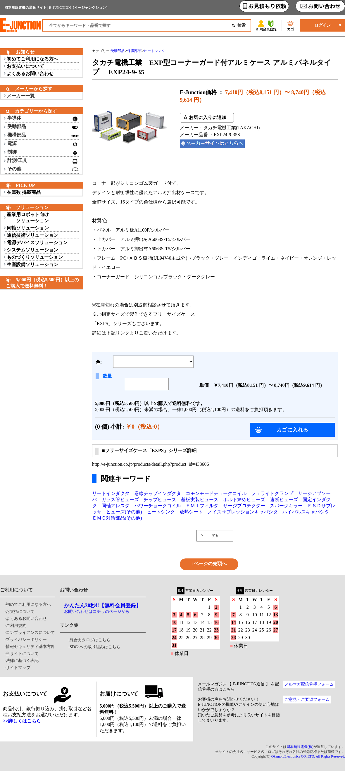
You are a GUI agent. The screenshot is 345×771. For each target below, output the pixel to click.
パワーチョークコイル (157, 505)
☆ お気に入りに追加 (204, 117)
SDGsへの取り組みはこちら (95, 647)
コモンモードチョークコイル (216, 493)
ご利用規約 (16, 625)
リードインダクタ (111, 493)
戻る (214, 536)
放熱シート (191, 511)
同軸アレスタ (115, 505)
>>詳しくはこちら (22, 720)
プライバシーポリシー (26, 639)
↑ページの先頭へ (209, 563)
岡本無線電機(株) (300, 747)
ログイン (322, 25)
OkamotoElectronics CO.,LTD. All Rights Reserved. (308, 756)
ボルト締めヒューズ (244, 499)
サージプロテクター (244, 505)
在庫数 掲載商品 (24, 192)
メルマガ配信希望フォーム (309, 684)
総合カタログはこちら (90, 640)
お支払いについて (25, 66)
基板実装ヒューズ (199, 499)
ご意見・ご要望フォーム (307, 699)
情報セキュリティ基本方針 (30, 646)
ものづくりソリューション (35, 257)
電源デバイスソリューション (37, 242)
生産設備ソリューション (32, 264)
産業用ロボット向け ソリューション (28, 217)
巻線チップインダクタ (157, 493)
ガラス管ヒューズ (120, 499)
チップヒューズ (160, 499)
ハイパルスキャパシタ (305, 511)
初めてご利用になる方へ (32, 58)
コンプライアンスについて (30, 632)
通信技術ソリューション (32, 235)
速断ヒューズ (284, 499)
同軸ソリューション (28, 227)
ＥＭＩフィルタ (202, 505)
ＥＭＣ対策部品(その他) (117, 517)
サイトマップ (18, 667)
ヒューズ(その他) (124, 511)
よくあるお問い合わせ (30, 73)
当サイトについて (22, 653)
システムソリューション (32, 249)
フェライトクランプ (272, 493)
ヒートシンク (161, 511)
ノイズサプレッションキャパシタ (243, 511)
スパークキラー (286, 505)
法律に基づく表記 (22, 660)
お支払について (20, 611)
